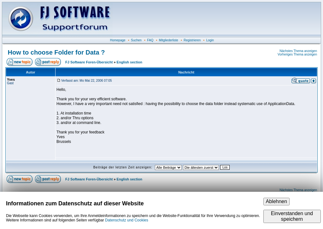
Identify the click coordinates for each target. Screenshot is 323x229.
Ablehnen (276, 201)
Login (210, 40)
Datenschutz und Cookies (126, 220)
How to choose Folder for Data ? (56, 52)
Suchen (136, 40)
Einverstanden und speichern (292, 216)
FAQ (150, 40)
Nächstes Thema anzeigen (298, 51)
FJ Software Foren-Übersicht (89, 62)
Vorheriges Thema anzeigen (297, 54)
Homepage (118, 40)
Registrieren (192, 40)
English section (129, 62)
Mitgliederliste (168, 40)
